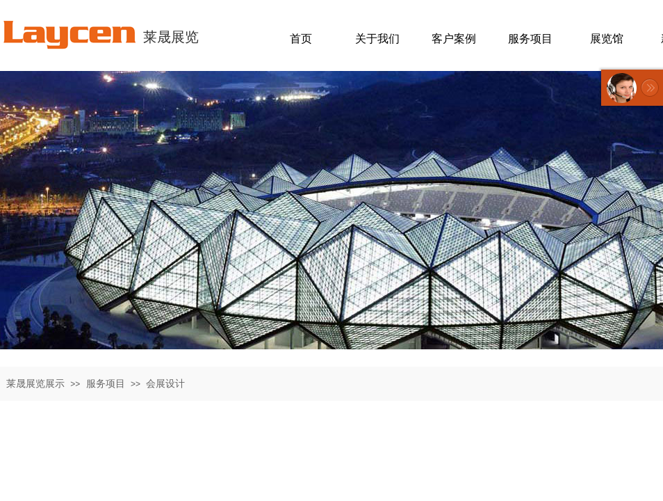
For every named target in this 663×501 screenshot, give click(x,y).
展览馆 (606, 39)
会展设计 (165, 384)
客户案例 (454, 39)
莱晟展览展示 (35, 384)
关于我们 (377, 39)
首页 (301, 39)
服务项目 (105, 384)
